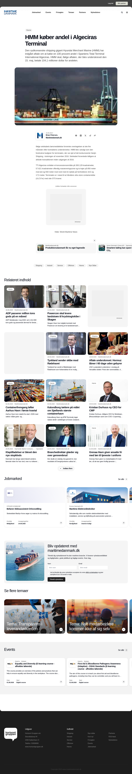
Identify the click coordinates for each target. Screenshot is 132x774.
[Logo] (10, 12)
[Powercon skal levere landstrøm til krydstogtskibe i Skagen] (66, 306)
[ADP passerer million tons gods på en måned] (24, 304)
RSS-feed (112, 737)
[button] (94, 240)
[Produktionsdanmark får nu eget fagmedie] (66, 248)
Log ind (110, 3)
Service (69, 740)
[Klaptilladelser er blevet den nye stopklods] (24, 443)
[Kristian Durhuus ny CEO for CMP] (108, 398)
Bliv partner (122, 3)
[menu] (127, 12)
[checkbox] (48, 573)
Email (80, 563)
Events (90, 743)
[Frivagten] (59, 12)
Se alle (123, 479)
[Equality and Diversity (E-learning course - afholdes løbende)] (34, 672)
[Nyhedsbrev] (95, 12)
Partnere (112, 733)
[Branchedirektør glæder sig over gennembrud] (66, 443)
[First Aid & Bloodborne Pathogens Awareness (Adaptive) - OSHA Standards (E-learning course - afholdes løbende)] (97, 672)
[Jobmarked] (36, 12)
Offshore (70, 743)
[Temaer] (71, 12)
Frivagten (91, 740)
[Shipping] (52, 336)
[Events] (48, 12)
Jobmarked (92, 747)
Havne (69, 747)
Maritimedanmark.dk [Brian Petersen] (54, 137)
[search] (122, 12)
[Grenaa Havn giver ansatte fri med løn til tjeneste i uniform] (108, 443)
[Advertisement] (66, 207)
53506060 (35, 743)
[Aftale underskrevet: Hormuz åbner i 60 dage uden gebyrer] (108, 351)
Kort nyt (90, 737)
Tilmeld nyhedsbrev (56, 579)
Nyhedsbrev (113, 740)
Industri (69, 737)
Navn (49, 563)
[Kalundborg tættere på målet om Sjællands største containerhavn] (66, 400)
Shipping (70, 733)
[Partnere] (82, 12)
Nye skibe (91, 733)
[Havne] (28, 30)
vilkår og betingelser (92, 572)
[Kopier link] (95, 135)
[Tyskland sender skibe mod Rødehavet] (66, 351)
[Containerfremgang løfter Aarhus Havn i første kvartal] (24, 398)
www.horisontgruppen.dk (34, 747)
